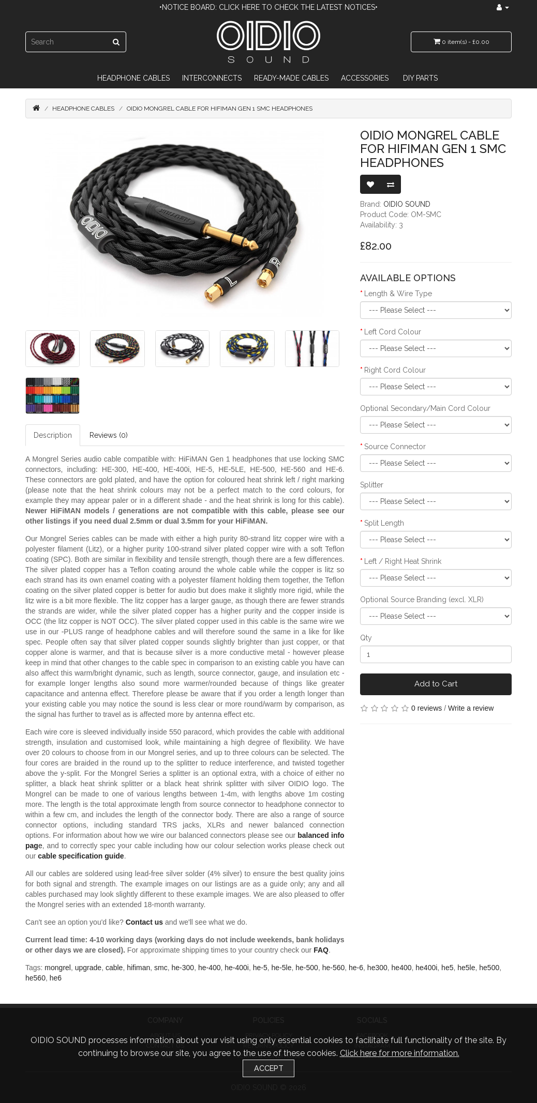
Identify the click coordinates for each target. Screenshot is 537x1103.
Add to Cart (435, 683)
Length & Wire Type (398, 293)
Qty (366, 638)
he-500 (306, 967)
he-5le (282, 967)
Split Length (384, 523)
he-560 (333, 967)
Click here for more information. (399, 1053)
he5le (466, 967)
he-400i (237, 967)
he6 (56, 978)
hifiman (138, 967)
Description (53, 435)
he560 (35, 978)
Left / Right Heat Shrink (402, 561)
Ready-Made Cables (291, 78)
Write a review (471, 708)
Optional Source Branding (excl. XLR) (422, 599)
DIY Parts (420, 78)
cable (114, 967)
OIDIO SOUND (406, 204)
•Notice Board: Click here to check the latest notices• (268, 7)
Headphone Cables (133, 78)
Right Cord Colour (395, 370)
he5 (447, 967)
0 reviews (426, 708)
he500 (489, 967)
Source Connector (395, 446)
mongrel (57, 967)
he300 (377, 967)
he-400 (209, 967)
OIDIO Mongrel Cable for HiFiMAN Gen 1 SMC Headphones (219, 108)
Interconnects (212, 78)
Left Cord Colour (392, 332)
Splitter (371, 485)
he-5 (260, 967)
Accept (269, 1068)
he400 (402, 967)
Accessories (365, 78)
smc (161, 967)
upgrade (88, 967)
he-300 (183, 967)
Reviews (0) (109, 435)
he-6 (356, 967)
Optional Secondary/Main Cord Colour (425, 408)
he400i (426, 967)
